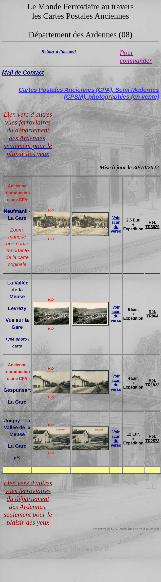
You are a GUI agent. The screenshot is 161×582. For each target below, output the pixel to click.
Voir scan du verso (116, 224)
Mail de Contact (23, 72)
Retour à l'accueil (58, 51)
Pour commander (136, 56)
